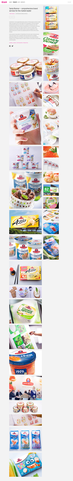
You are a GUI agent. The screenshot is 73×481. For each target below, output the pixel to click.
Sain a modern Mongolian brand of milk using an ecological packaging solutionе (10, 17)
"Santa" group (11, 13)
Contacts (22, 2)
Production (25, 42)
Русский (69, 2)
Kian (4, 2)
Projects (15, 2)
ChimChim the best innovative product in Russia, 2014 (13, 17)
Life (19, 2)
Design (14, 42)
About (10, 2)
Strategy (11, 42)
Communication (20, 42)
